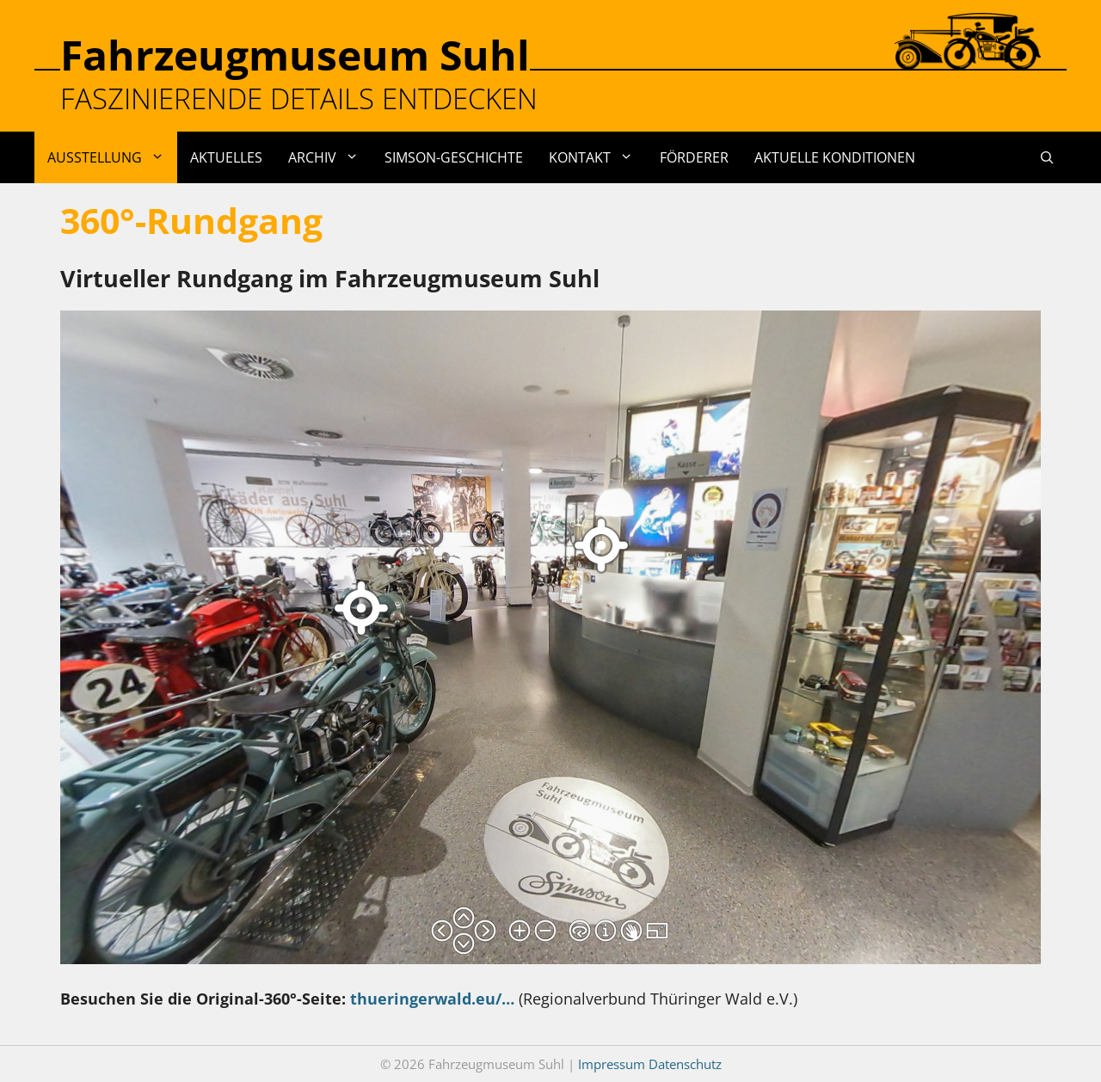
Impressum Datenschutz (650, 1064)
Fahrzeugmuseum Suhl (295, 55)
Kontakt (597, 157)
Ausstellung (112, 157)
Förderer (694, 157)
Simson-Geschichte (453, 157)
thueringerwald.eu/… (432, 998)
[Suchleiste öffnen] (1047, 157)
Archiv (330, 157)
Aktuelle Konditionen (834, 157)
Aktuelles (226, 157)
